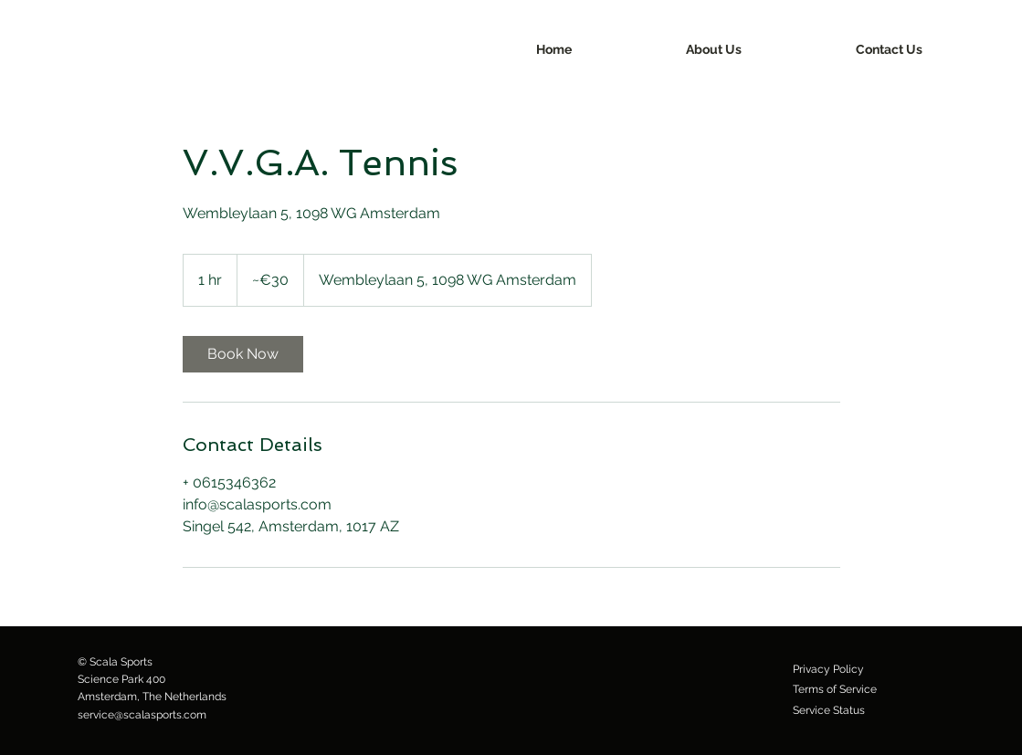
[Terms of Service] (835, 689)
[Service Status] (829, 710)
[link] (243, 354)
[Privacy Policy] (828, 669)
